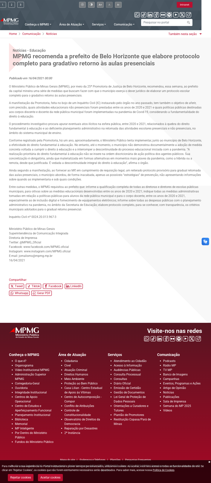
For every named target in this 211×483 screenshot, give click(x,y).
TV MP (167, 370)
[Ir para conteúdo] (12, 5)
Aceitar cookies (50, 477)
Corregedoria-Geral (27, 383)
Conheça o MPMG (27, 354)
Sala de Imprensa (174, 401)
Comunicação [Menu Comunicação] (132, 24)
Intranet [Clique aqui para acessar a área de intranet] (194, 4)
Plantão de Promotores (129, 415)
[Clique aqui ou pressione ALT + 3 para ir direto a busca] (30, 5)
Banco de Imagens (175, 374)
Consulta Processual (127, 374)
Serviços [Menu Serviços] (107, 24)
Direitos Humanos (76, 374)
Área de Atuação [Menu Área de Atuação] (80, 24)
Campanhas (171, 379)
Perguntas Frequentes (138, 459)
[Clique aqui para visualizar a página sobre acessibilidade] (92, 5)
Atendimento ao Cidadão (130, 361)
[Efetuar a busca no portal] (198, 22)
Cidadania (71, 361)
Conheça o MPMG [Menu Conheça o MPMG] (46, 24)
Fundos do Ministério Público (34, 442)
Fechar (209, 462)
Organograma (24, 365)
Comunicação (31, 34)
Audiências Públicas (127, 370)
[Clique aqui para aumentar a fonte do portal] (110, 5)
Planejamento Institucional (32, 415)
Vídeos (167, 410)
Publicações (171, 397)
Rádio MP (169, 365)
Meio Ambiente (74, 379)
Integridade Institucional (31, 392)
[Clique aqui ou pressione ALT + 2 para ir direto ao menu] (21, 5)
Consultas (120, 379)
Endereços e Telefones (92, 459)
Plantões (115, 459)
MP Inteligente (24, 428)
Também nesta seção (183, 34)
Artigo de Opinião (174, 388)
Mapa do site (67, 459)
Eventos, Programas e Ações (182, 383)
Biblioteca (21, 419)
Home (13, 34)
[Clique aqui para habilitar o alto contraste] (101, 5)
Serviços (116, 354)
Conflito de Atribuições (79, 406)
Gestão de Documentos (129, 392)
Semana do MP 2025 (177, 406)
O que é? (20, 361)
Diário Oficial (122, 383)
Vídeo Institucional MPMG (32, 370)
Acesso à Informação (128, 365)
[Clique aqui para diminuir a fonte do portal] (128, 5)
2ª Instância (72, 433)
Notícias (51, 34)
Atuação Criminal (75, 370)
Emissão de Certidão (127, 388)
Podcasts (169, 361)
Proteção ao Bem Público (81, 383)
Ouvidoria (21, 388)
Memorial (21, 424)
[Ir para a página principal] (18, 21)
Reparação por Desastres (80, 428)
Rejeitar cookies (20, 477)
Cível (67, 365)
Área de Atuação (75, 354)
